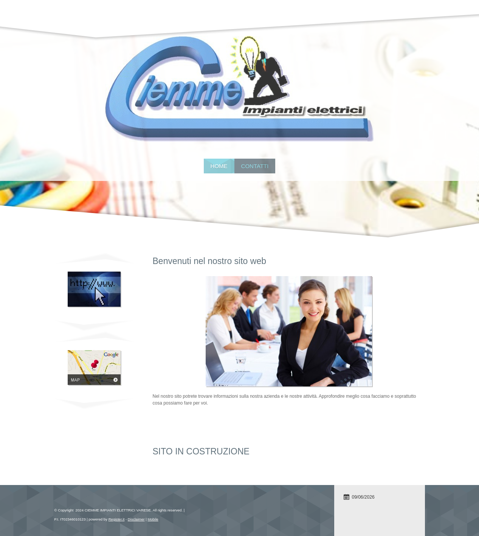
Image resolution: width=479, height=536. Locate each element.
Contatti (255, 166)
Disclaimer (136, 519)
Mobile (152, 519)
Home (219, 166)
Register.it (117, 519)
